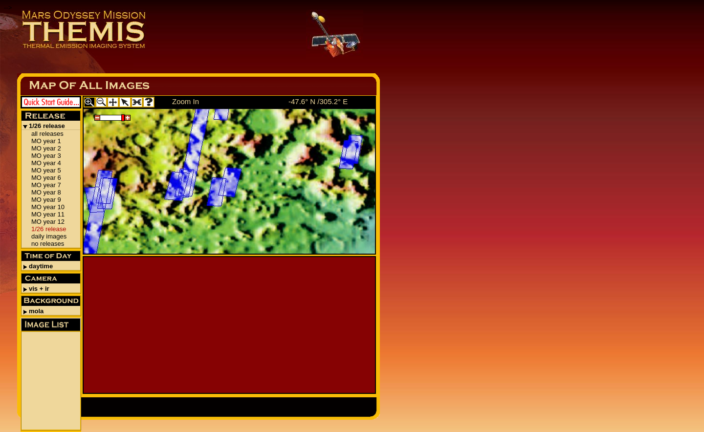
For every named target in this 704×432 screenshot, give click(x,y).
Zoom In (185, 101)
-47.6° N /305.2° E (318, 101)
